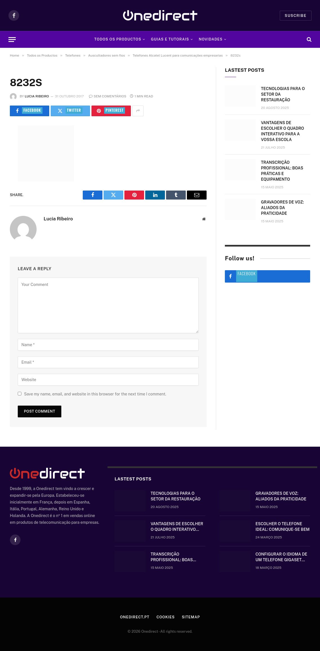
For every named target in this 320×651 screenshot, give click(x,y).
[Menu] (12, 39)
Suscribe (295, 16)
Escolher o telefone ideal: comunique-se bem (283, 527)
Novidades (211, 39)
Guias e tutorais (170, 39)
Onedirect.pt (134, 617)
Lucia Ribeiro (37, 96)
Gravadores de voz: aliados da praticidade (282, 208)
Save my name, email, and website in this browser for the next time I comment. (95, 394)
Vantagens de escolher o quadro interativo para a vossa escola (282, 131)
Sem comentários (107, 96)
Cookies (165, 617)
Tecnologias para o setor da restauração (283, 94)
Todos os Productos (117, 39)
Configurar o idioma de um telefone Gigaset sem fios (281, 557)
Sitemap (191, 617)
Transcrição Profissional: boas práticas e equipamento (282, 171)
